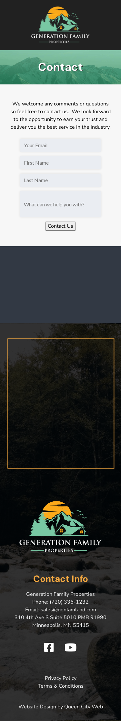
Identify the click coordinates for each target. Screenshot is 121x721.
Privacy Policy (60, 678)
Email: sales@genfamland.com (60, 609)
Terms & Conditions (61, 686)
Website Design (37, 706)
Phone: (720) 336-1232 (60, 602)
